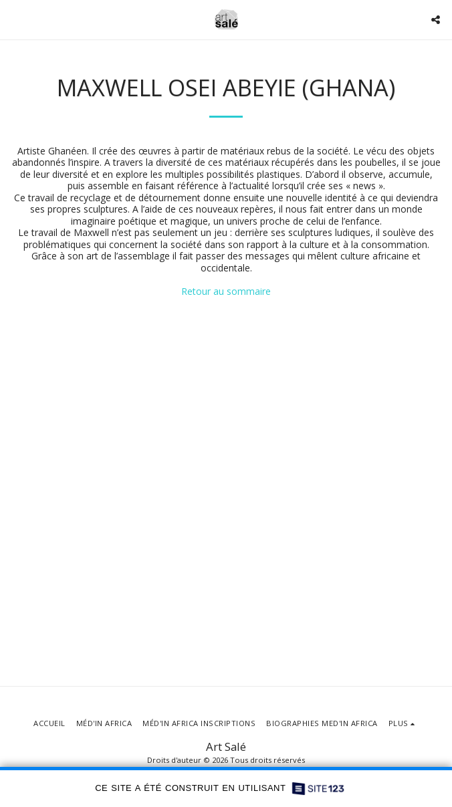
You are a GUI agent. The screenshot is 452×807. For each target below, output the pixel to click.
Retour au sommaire (226, 291)
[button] (14, 19)
